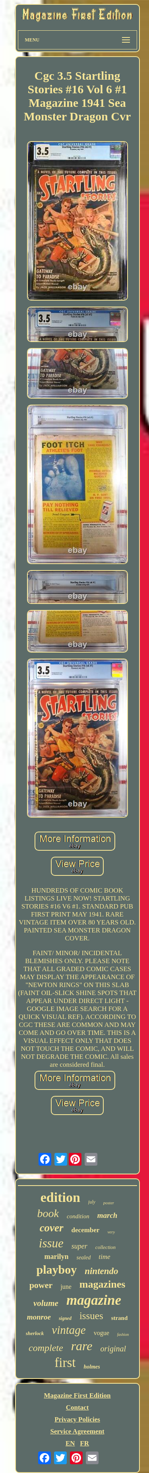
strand (119, 1318)
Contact (77, 1407)
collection (105, 1247)
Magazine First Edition (77, 1395)
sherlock (35, 1333)
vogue (101, 1332)
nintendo (101, 1271)
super (79, 1246)
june (66, 1286)
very (111, 1231)
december (86, 1230)
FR (84, 1443)
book (48, 1213)
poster (108, 1202)
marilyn (56, 1257)
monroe (39, 1317)
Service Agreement (77, 1431)
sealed (83, 1258)
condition (78, 1216)
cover (52, 1228)
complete (46, 1348)
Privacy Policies (77, 1419)
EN (70, 1443)
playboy (56, 1269)
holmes (91, 1367)
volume (45, 1303)
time (104, 1257)
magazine (93, 1300)
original (113, 1348)
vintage (68, 1330)
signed (65, 1318)
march (107, 1215)
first (64, 1362)
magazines (102, 1284)
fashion (123, 1334)
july (91, 1202)
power (41, 1285)
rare (82, 1346)
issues (91, 1315)
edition (60, 1197)
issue (51, 1243)
